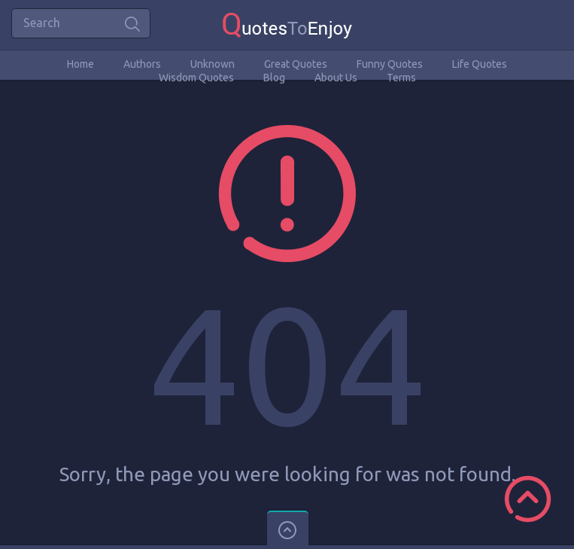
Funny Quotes (390, 64)
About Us (335, 78)
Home (80, 64)
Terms (401, 78)
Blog (274, 78)
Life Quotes (479, 64)
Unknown (212, 64)
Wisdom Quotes (196, 78)
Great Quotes (295, 64)
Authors (142, 64)
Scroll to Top (527, 499)
